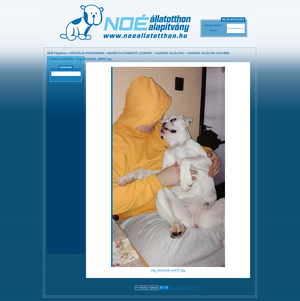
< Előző (152, 287)
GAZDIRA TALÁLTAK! (169, 53)
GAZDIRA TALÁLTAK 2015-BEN (208, 53)
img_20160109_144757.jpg (93, 59)
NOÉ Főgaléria (57, 53)
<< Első (140, 287)
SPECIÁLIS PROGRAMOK (87, 53)
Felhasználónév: (213, 25)
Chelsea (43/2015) (61, 59)
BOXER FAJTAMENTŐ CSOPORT (130, 53)
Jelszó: (213, 30)
